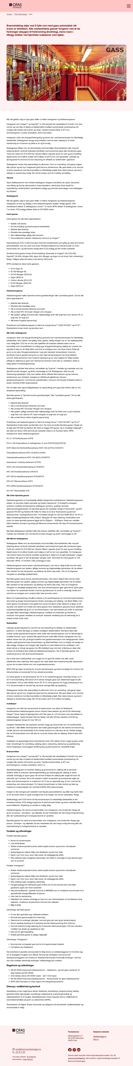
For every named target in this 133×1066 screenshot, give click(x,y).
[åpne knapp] (129, 6)
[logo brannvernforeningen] (18, 6)
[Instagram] (74, 1051)
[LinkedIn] (78, 1051)
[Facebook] (70, 1051)
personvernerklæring (76, 1058)
